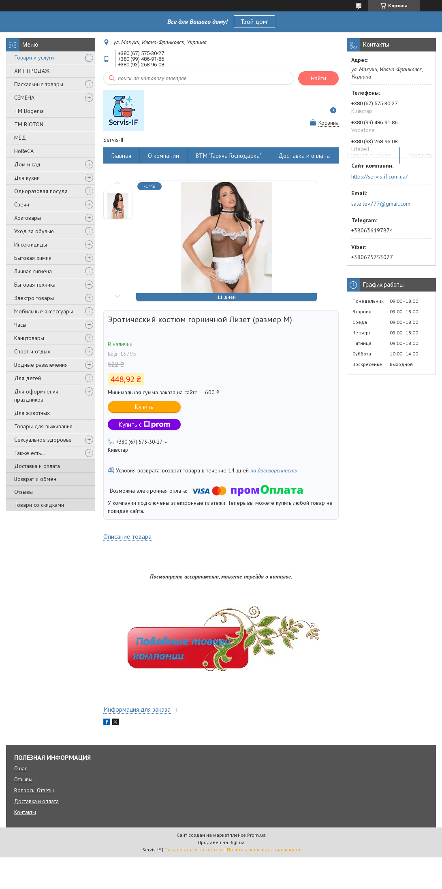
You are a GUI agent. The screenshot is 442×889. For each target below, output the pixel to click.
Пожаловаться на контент (193, 849)
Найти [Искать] (318, 78)
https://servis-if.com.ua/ (379, 176)
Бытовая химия (32, 258)
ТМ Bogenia (29, 111)
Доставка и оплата (37, 466)
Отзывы (23, 492)
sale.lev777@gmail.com (380, 203)
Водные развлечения (41, 364)
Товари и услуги (34, 57)
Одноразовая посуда (41, 191)
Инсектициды (30, 244)
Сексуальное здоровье (43, 439)
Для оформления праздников (36, 395)
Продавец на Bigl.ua (221, 842)
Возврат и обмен (35, 479)
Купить (144, 406)
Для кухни (27, 177)
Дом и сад (27, 164)
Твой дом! (254, 21)
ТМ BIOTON (28, 124)
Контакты (421, 156)
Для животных (32, 413)
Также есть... (29, 453)
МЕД (20, 137)
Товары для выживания (43, 426)
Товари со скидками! (40, 504)
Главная (121, 156)
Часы (20, 324)
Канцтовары (29, 338)
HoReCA (24, 151)
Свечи (21, 204)
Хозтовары (27, 217)
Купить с (144, 424)
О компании (163, 156)
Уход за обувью (34, 231)
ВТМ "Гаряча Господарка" (229, 156)
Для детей (27, 378)
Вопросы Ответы (34, 790)
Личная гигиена (33, 271)
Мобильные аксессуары (43, 311)
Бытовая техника (35, 284)
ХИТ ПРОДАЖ (31, 70)
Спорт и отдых (32, 351)
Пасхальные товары (38, 84)
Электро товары (34, 298)
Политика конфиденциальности (263, 849)
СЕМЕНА (24, 97)
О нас (20, 768)
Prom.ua (256, 835)
